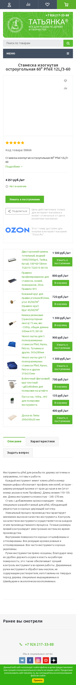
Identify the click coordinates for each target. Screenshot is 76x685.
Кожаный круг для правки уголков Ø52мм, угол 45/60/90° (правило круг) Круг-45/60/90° (35, 302)
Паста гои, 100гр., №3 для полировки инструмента (34, 400)
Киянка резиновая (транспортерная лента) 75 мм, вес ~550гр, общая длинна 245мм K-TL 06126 (35, 323)
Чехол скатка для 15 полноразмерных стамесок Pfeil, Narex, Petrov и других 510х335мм (34, 365)
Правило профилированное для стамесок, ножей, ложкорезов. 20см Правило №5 (35, 280)
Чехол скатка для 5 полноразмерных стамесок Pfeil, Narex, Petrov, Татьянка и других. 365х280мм (34, 344)
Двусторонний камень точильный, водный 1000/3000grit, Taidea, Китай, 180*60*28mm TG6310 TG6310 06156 (35, 259)
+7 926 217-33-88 (57, 15)
